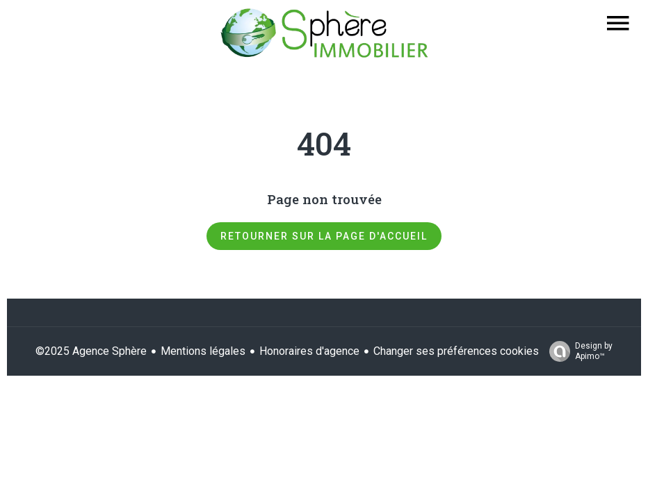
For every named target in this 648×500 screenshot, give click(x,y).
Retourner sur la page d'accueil (324, 236)
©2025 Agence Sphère (91, 351)
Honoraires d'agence (309, 351)
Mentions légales (203, 351)
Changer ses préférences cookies (456, 351)
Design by (577, 351)
